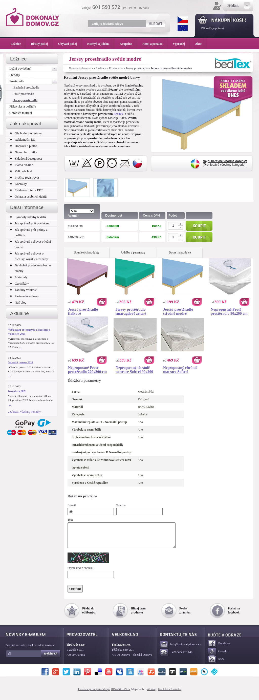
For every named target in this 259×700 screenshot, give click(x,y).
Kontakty (18, 184)
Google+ (218, 656)
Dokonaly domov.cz (81, 68)
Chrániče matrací (20, 113)
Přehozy (14, 75)
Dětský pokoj (42, 43)
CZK (183, 19)
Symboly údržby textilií (28, 217)
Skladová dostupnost (26, 158)
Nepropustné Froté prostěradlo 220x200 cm (87, 370)
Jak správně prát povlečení (30, 223)
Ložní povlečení (33, 69)
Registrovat (51, 658)
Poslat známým (184, 615)
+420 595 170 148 (176, 657)
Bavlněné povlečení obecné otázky (30, 268)
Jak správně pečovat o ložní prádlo (30, 244)
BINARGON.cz (120, 693)
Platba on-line (21, 165)
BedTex (118, 114)
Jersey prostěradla (136, 68)
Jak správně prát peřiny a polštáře (29, 232)
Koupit (199, 226)
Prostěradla (116, 68)
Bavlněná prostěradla (26, 87)
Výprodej (181, 43)
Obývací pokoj (70, 43)
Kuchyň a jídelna (101, 43)
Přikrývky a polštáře (22, 106)
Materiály (18, 277)
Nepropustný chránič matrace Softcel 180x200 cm (180, 370)
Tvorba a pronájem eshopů (94, 693)
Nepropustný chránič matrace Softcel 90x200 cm (134, 370)
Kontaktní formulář (169, 693)
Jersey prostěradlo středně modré (178, 311)
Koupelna (128, 43)
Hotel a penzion (155, 43)
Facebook (219, 648)
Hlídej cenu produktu (138, 615)
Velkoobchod (21, 171)
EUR (183, 28)
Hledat (155, 23)
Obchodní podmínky (26, 133)
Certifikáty (19, 283)
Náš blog (18, 302)
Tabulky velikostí (23, 290)
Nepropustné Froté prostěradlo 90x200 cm (229, 311)
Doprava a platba (23, 146)
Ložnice (101, 68)
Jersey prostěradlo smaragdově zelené (131, 311)
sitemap (151, 693)
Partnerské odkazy (24, 296)
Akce (199, 43)
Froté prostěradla (23, 94)
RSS (216, 664)
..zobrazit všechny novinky (24, 411)
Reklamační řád (22, 139)
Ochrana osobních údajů (28, 196)
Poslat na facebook (234, 615)
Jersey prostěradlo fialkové (83, 311)
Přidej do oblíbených (89, 615)
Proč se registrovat (24, 177)
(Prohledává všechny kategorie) (225, 162)
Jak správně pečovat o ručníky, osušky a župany (29, 256)
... (20, 346)
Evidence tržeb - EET (26, 190)
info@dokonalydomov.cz (180, 649)
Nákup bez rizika (23, 152)
